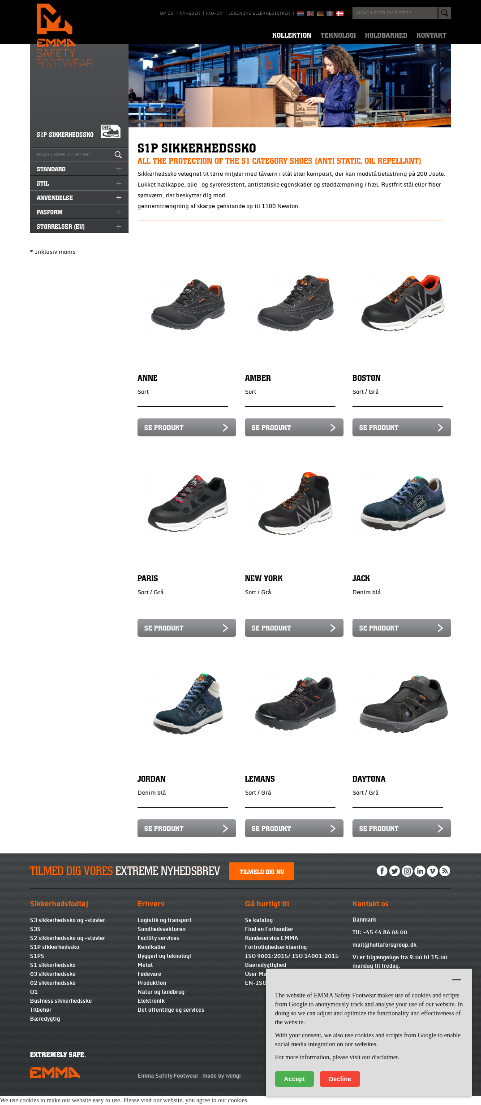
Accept (294, 1079)
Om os (166, 13)
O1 (34, 1001)
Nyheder (190, 13)
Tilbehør (41, 1019)
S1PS (37, 965)
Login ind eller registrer (259, 13)
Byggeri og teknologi (164, 965)
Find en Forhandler (269, 938)
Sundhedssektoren (161, 938)
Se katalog (259, 929)
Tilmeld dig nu (262, 880)
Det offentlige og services (170, 1019)
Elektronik (151, 1010)
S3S (35, 938)
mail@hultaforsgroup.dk (384, 954)
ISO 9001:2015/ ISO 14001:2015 (292, 965)
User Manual (261, 983)
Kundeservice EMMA (271, 947)
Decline (340, 1079)
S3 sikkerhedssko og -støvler (67, 929)
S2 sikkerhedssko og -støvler (67, 947)
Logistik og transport (164, 929)
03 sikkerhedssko (53, 983)
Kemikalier (151, 956)
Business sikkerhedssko (61, 1010)
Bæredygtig (45, 1028)
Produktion (151, 992)
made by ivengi (221, 1085)
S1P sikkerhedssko (54, 956)
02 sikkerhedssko (53, 992)
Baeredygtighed (265, 974)
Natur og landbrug (161, 1001)
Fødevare (149, 983)
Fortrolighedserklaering (276, 956)
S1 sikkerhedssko (53, 974)
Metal (145, 974)
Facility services (158, 947)
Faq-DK (214, 13)
